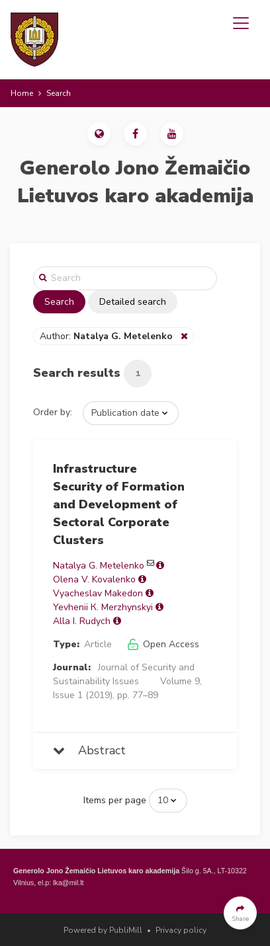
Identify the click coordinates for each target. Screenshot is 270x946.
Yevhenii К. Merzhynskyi (103, 607)
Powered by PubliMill (103, 930)
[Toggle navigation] (240, 23)
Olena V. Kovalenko (94, 579)
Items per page (114, 800)
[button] (99, 133)
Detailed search (132, 302)
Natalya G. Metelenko (98, 565)
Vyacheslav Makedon (98, 593)
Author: (107, 336)
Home (22, 93)
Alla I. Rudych (82, 621)
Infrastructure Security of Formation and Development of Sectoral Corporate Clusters (119, 504)
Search (59, 302)
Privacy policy (181, 930)
